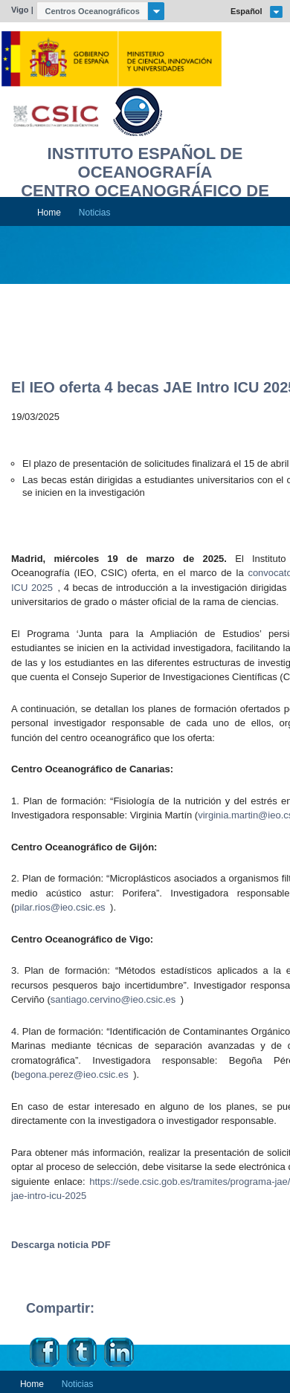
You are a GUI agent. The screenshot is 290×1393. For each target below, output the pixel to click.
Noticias (95, 212)
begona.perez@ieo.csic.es (71, 1074)
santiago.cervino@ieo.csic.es (113, 999)
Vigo (20, 9)
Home (49, 212)
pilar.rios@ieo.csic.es (59, 907)
